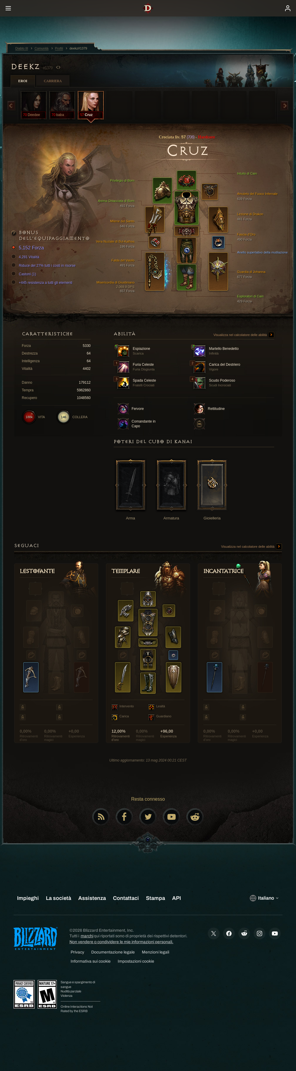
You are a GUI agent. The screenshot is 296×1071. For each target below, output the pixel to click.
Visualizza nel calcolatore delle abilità (244, 335)
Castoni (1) (24, 274)
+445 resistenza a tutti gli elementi (42, 282)
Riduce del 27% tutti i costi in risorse (44, 265)
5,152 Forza (28, 248)
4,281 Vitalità (26, 257)
